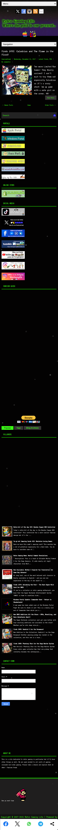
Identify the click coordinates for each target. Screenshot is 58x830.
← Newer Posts (7, 105)
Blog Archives (32, 428)
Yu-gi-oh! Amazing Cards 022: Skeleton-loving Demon (32, 541)
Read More (50, 98)
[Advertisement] (21, 351)
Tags (19, 428)
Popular (7, 428)
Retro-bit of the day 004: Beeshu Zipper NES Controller (34, 527)
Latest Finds (43, 59)
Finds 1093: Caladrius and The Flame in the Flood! (28, 53)
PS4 (50, 59)
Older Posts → (50, 105)
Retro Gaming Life (34, 817)
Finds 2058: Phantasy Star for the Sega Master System (33, 644)
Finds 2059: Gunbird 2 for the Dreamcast (28, 629)
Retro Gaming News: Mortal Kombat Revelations (30, 556)
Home (29, 105)
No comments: (6, 62)
